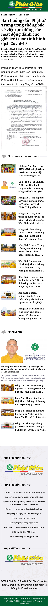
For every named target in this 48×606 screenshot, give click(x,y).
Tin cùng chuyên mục (22, 156)
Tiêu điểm (15, 331)
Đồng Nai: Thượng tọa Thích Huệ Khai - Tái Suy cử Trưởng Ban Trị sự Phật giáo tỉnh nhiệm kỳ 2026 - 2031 (31, 267)
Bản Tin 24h (24, 15)
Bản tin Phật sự (7, 15)
